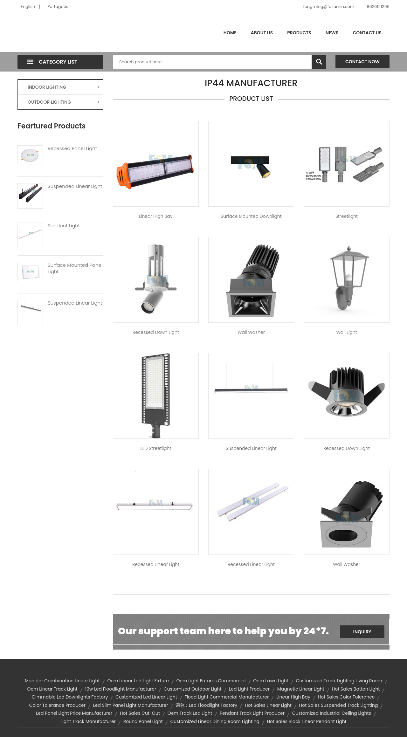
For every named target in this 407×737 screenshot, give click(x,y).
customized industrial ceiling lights (331, 713)
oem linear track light (52, 689)
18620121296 (377, 6)
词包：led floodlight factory (206, 705)
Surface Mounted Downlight (251, 216)
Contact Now (362, 62)
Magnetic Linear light (300, 689)
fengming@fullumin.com (328, 6)
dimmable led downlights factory (70, 697)
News (332, 33)
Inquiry (362, 632)
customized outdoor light (193, 689)
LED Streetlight (156, 448)
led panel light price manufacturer (74, 713)
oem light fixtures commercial (210, 681)
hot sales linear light (268, 705)
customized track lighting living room (339, 681)
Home (230, 33)
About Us (262, 33)
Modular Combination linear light (62, 681)
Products (299, 33)
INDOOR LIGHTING (64, 87)
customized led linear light (146, 697)
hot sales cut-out (140, 713)
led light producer (249, 689)
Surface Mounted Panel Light (75, 268)
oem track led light (190, 713)
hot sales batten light (356, 689)
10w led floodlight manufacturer (120, 689)
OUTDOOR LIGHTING (64, 102)
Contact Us (367, 33)
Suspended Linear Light (75, 186)
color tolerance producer (57, 705)
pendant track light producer (252, 713)
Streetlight (346, 216)
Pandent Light (64, 226)
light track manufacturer (88, 721)
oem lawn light (270, 681)
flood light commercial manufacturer (227, 697)
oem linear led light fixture (138, 681)
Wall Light (346, 332)
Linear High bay (155, 216)
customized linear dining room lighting (214, 721)
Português (57, 6)
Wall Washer (251, 332)
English (28, 6)
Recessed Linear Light (155, 564)
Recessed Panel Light (72, 148)
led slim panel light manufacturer (130, 705)
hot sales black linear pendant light (306, 721)
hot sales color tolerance (346, 697)
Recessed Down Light (156, 332)
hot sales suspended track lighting (338, 705)
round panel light (143, 721)
